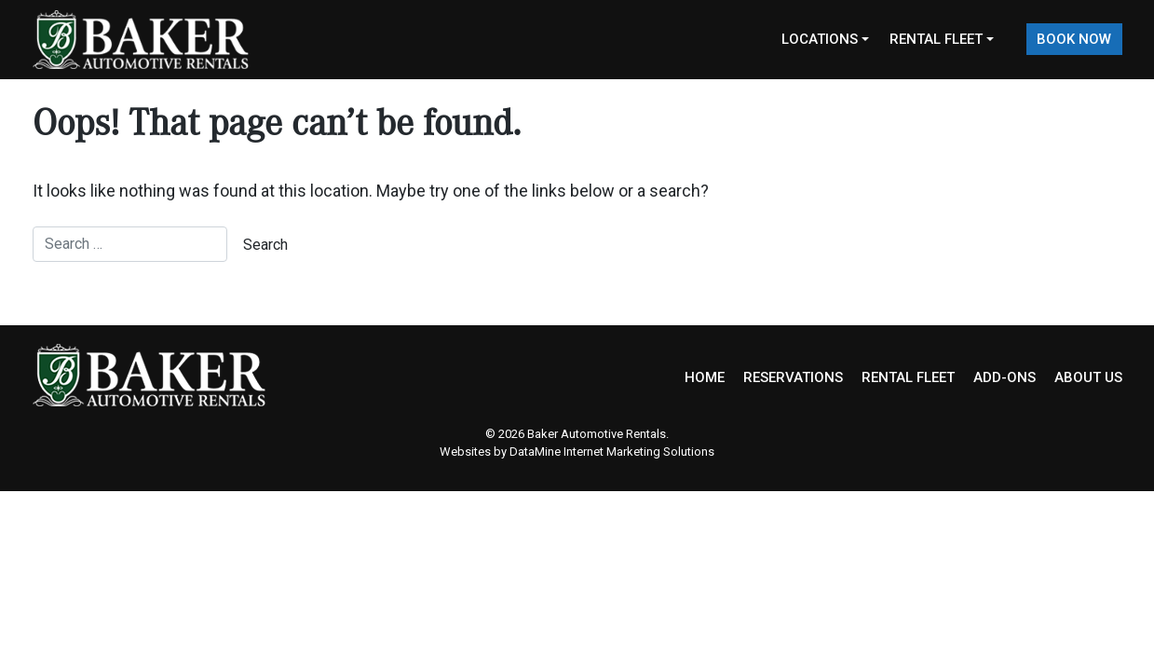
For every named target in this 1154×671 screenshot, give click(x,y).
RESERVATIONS (793, 377)
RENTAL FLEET (908, 377)
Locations (819, 39)
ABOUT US (1088, 377)
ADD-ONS (1004, 377)
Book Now (1074, 39)
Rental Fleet (936, 39)
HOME (705, 377)
